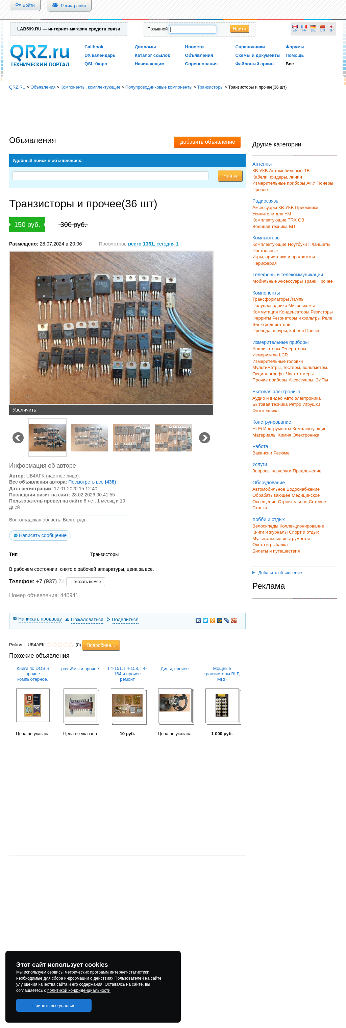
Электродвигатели (271, 324)
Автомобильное (268, 489)
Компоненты (266, 293)
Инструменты (277, 428)
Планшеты (319, 244)
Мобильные (264, 281)
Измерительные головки (277, 361)
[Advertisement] (173, 113)
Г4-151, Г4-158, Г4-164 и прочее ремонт (127, 674)
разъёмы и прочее (80, 668)
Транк (310, 281)
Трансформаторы (270, 299)
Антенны (262, 164)
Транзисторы (210, 87)
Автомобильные (286, 170)
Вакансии (262, 452)
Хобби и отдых (268, 519)
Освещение (264, 501)
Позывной (157, 28)
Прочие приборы (269, 379)
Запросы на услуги (271, 470)
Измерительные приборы (280, 342)
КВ (255, 170)
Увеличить (24, 410)
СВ (301, 220)
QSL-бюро (95, 63)
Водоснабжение (303, 489)
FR (304, 30)
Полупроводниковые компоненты (159, 87)
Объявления (199, 55)
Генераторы (293, 348)
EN (295, 30)
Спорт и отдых (304, 532)
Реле (327, 318)
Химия (284, 435)
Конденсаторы (294, 311)
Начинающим (150, 63)
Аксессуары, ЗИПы (308, 379)
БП (292, 226)
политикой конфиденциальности (78, 990)
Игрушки (311, 404)
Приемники (306, 207)
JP (331, 30)
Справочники (250, 46)
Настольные (265, 250)
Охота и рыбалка (270, 544)
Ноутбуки (297, 244)
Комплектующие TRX (274, 220)
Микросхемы (302, 305)
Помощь (295, 55)
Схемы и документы (257, 55)
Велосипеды (265, 526)
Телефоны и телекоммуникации (287, 274)
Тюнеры (325, 183)
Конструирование (271, 422)
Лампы (297, 299)
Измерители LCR (270, 354)
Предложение (307, 470)
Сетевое (317, 501)
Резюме (281, 452)
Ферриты (261, 318)
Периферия (264, 263)
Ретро (295, 404)
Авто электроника (302, 398)
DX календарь (100, 55)
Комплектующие (269, 244)
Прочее (260, 189)
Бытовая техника (270, 404)
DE (313, 30)
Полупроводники (269, 305)
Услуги (259, 464)
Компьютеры (266, 237)
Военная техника (270, 226)
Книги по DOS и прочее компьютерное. (33, 674)
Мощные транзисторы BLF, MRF (222, 674)
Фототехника (265, 410)
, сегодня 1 (153, 244)
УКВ (264, 170)
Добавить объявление (277, 572)
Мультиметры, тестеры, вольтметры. (290, 367)
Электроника (306, 435)
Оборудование (268, 482)
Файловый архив (254, 63)
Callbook (93, 46)
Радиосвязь (265, 201)
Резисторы (322, 311)
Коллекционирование (302, 526)
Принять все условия (54, 1005)
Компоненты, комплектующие (90, 87)
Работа (260, 446)
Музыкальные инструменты (281, 538)
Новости (194, 46)
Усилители (263, 213)
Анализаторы (266, 348)
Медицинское (306, 495)
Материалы (264, 435)
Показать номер (86, 581)
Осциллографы (268, 373)
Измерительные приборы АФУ (283, 183)
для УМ (283, 213)
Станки (259, 507)
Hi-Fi (257, 428)
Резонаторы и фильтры (296, 318)
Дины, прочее (175, 668)
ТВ (307, 170)
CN (322, 30)
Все (290, 63)
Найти (239, 28)
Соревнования (201, 63)
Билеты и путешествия (276, 551)
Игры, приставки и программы (283, 256)
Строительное (292, 501)
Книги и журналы (270, 532)
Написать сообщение (43, 535)
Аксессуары (264, 207)
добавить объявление (207, 142)
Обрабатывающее (271, 495)
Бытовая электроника (276, 391)
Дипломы (145, 46)
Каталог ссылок (152, 55)
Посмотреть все (92, 482)
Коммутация (265, 311)
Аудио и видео (267, 398)
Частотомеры (300, 373)
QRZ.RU (17, 87)
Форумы (295, 46)
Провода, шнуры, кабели (278, 330)
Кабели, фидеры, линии (277, 177)
